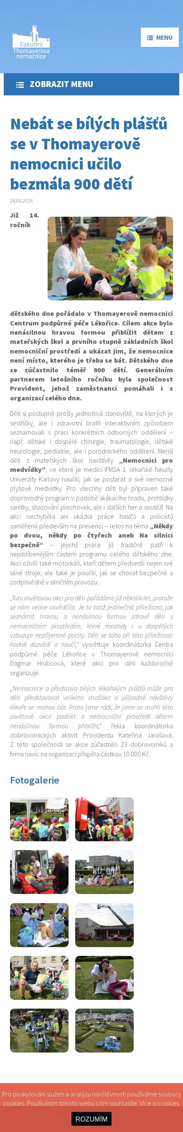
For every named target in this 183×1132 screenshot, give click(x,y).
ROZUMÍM (91, 1119)
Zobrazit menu (54, 84)
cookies (168, 1103)
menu (160, 37)
